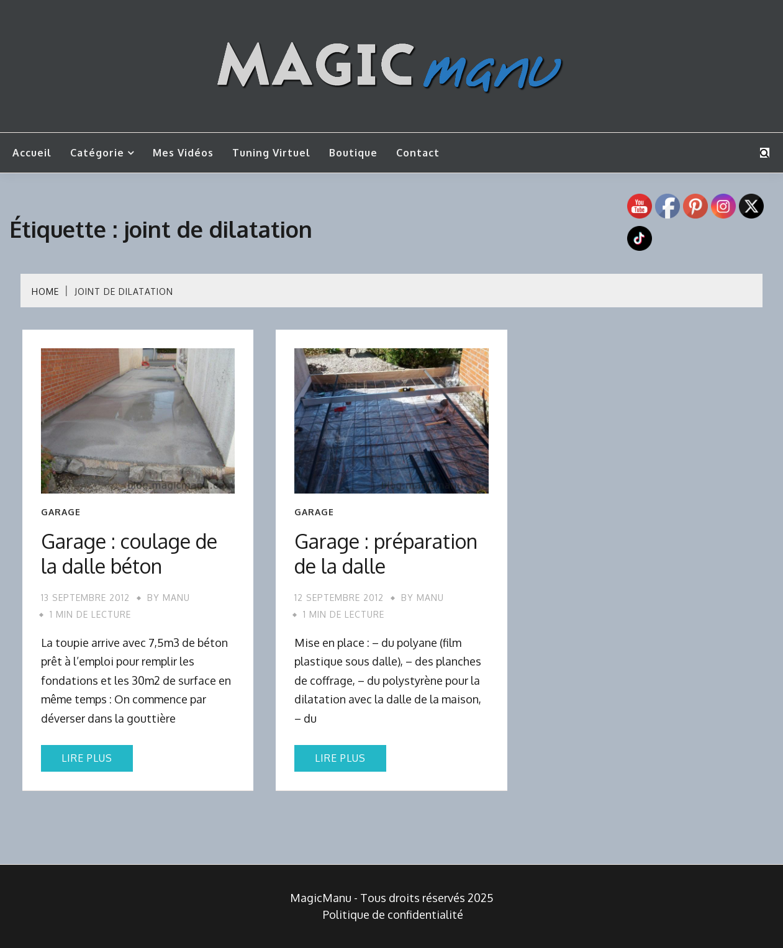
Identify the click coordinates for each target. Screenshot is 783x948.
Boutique (353, 153)
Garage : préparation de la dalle (385, 553)
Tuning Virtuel (271, 153)
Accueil (32, 153)
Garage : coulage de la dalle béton (129, 553)
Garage (61, 512)
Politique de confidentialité (393, 914)
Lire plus (86, 758)
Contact (418, 153)
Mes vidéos (183, 153)
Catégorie (97, 153)
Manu (176, 597)
